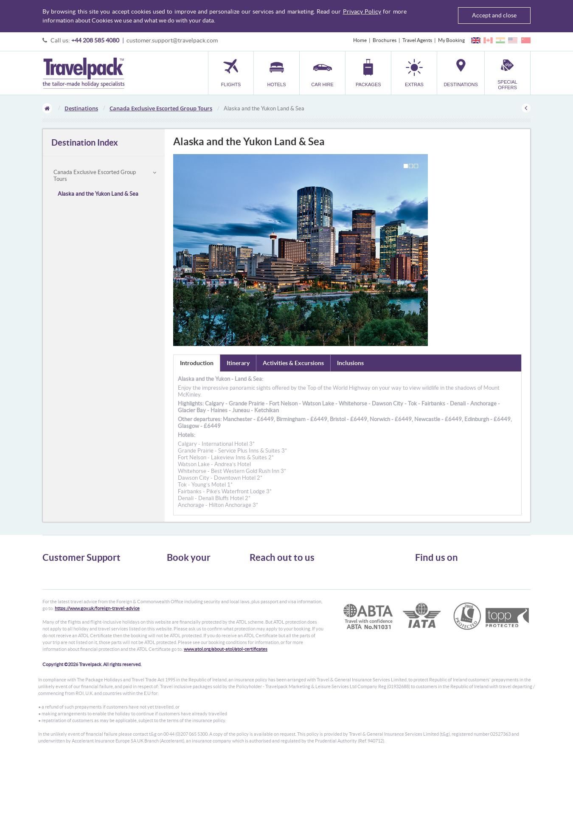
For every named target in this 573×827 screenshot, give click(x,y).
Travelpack (83, 73)
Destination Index (84, 142)
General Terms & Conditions (73, 579)
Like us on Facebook (443, 588)
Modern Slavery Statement (71, 617)
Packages (177, 594)
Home (360, 40)
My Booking (451, 40)
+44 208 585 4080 (95, 40)
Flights (174, 571)
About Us (52, 571)
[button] (414, 73)
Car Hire (176, 587)
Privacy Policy (362, 11)
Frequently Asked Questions (73, 602)
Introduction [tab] (196, 363)
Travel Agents (417, 40)
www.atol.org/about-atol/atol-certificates (225, 714)
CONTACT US (264, 630)
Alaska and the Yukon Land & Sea (98, 194)
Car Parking (180, 610)
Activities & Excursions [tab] (293, 363)
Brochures (384, 40)
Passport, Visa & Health (67, 587)
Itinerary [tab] (238, 363)
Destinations (81, 108)
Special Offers (182, 625)
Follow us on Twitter (443, 575)
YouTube (431, 601)
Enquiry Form (57, 610)
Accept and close (494, 15)
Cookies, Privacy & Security (72, 594)
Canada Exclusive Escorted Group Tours (161, 108)
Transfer (176, 602)
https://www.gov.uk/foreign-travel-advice (97, 674)
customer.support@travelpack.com (172, 40)
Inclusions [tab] (350, 363)
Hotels (174, 579)
